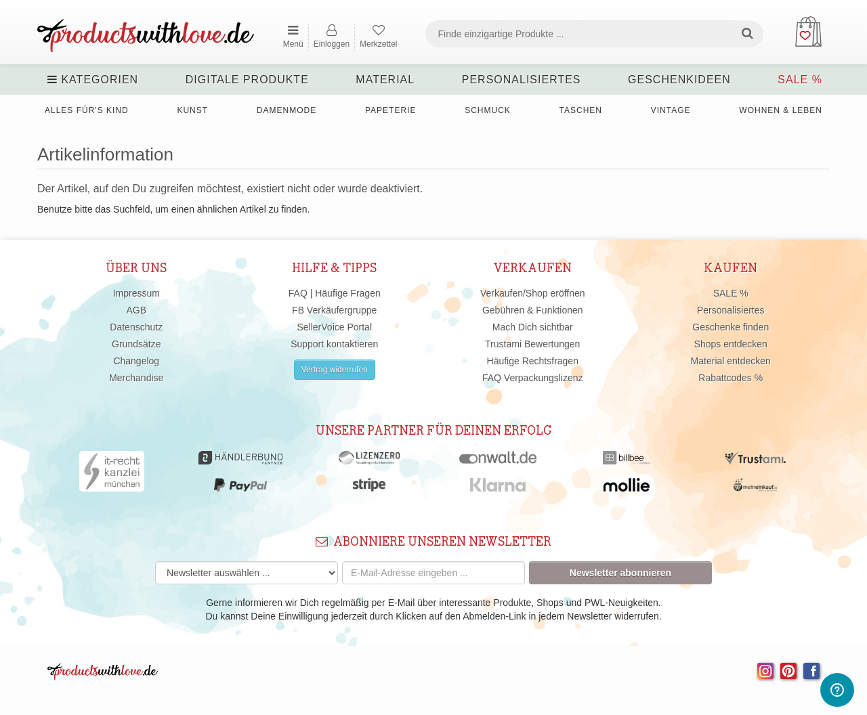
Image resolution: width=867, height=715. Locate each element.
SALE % (800, 79)
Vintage (671, 110)
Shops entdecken (730, 344)
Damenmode (286, 110)
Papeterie (390, 110)
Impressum (136, 293)
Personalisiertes (521, 79)
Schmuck (488, 110)
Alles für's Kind (87, 110)
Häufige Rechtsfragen (532, 360)
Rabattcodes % (730, 377)
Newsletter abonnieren (620, 572)
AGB (136, 310)
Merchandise (136, 377)
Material (385, 79)
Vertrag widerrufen (334, 369)
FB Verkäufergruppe (334, 310)
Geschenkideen (679, 79)
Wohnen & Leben (780, 110)
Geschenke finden (730, 327)
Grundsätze (136, 344)
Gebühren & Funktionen (532, 310)
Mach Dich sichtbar (532, 327)
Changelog (136, 360)
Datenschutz (136, 327)
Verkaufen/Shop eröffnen (532, 293)
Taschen (580, 110)
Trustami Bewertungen (532, 344)
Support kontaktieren (334, 344)
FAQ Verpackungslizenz (532, 377)
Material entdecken (731, 360)
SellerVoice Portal (334, 327)
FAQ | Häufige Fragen (335, 293)
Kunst (192, 110)
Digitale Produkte (247, 79)
